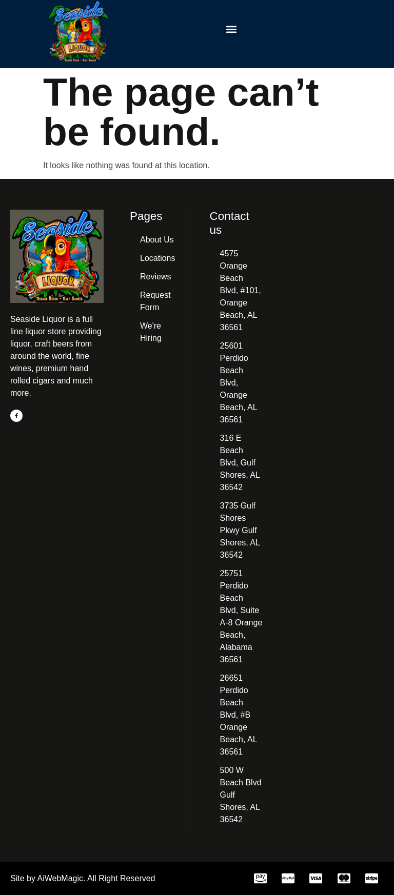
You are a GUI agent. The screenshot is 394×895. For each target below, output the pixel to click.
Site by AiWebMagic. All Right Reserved (82, 878)
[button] (231, 29)
